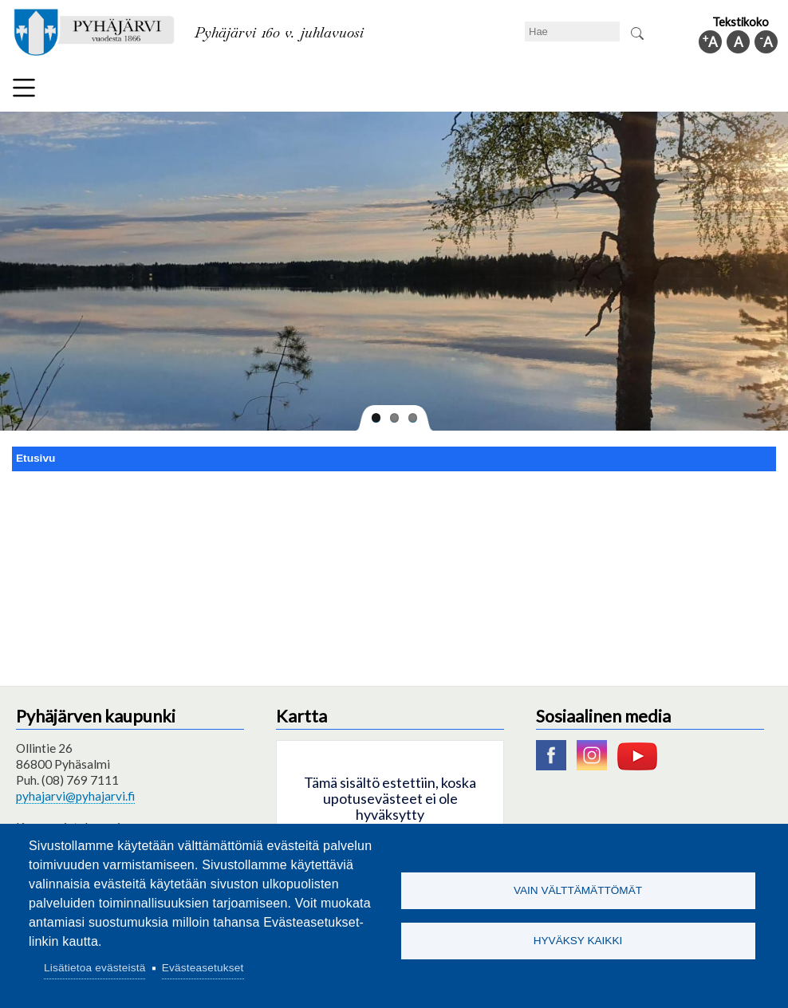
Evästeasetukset (203, 968)
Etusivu (35, 458)
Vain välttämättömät (578, 890)
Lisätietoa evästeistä (94, 968)
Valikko (24, 88)
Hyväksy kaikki (578, 941)
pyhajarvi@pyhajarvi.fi (75, 796)
